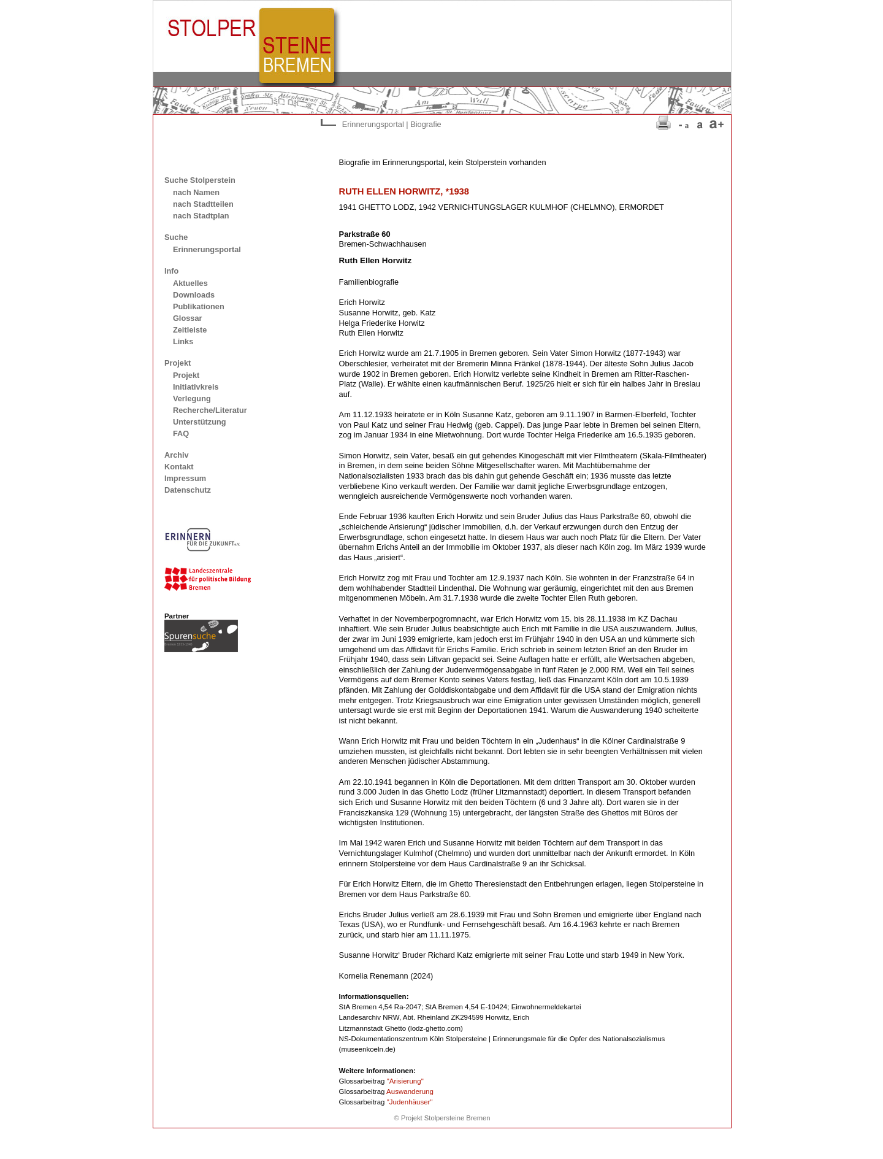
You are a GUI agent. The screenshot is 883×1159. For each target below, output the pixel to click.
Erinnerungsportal (207, 249)
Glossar (187, 318)
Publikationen (198, 306)
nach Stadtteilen (203, 204)
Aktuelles (190, 283)
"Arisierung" (405, 1081)
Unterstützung (199, 421)
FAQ (181, 433)
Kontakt (179, 466)
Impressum (185, 478)
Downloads (194, 294)
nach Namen (196, 192)
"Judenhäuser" (410, 1102)
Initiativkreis (196, 386)
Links (183, 341)
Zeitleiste (190, 329)
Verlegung (192, 398)
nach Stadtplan (201, 215)
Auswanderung (410, 1091)
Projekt (186, 375)
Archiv (176, 455)
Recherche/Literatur (210, 410)
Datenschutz (187, 490)
